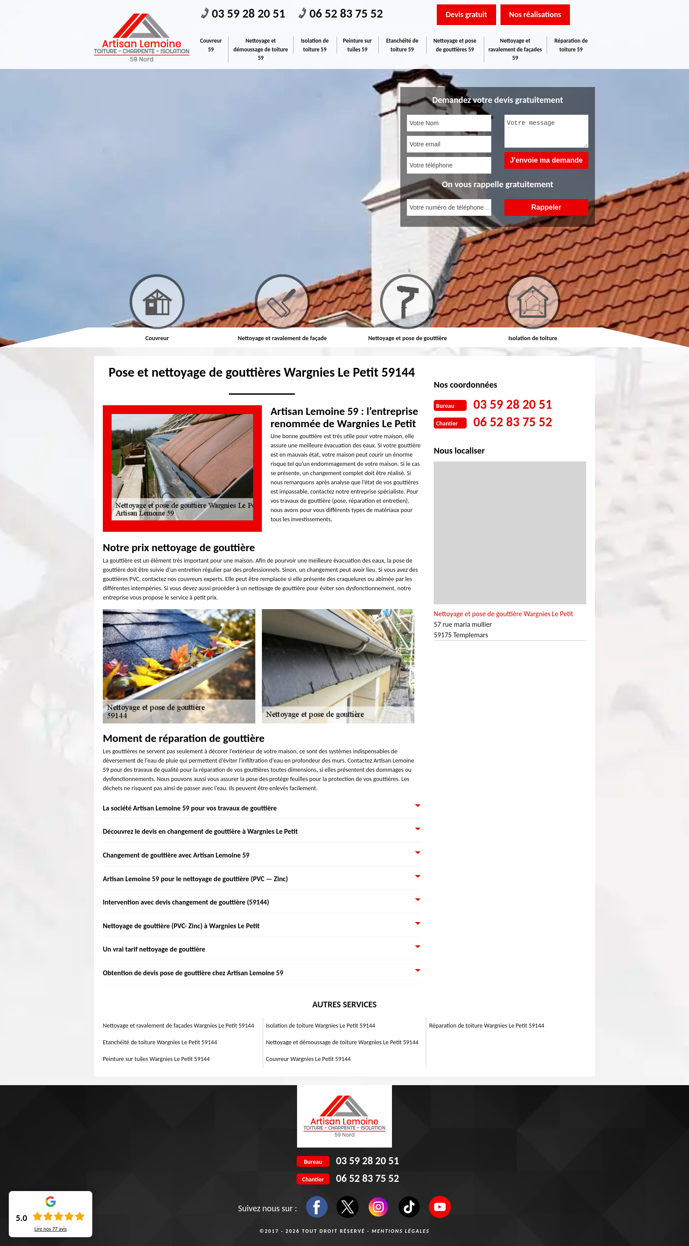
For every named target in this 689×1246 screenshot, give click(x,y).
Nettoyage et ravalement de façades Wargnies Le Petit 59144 (178, 1025)
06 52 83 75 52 (340, 13)
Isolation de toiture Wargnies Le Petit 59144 (320, 1025)
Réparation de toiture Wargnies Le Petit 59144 (486, 1025)
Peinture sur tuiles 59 (357, 45)
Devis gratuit (466, 14)
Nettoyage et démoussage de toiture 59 (260, 49)
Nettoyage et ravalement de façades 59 (515, 49)
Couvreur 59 (211, 45)
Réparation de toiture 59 (571, 45)
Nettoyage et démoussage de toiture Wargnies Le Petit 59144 (342, 1042)
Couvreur (157, 338)
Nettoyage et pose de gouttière (407, 338)
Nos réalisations (535, 14)
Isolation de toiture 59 (315, 45)
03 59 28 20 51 (243, 13)
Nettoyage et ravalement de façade (282, 338)
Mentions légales (401, 1231)
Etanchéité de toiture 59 (402, 45)
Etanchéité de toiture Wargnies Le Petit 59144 (160, 1042)
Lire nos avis (50, 1229)
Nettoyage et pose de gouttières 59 (454, 45)
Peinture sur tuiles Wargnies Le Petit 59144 (156, 1059)
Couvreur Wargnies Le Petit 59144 (308, 1059)
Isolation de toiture (532, 338)
